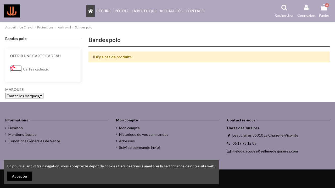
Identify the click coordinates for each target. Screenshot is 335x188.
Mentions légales (22, 134)
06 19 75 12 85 (244, 143)
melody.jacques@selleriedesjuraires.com (265, 151)
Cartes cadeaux (36, 69)
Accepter (19, 176)
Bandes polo (16, 38)
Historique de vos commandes (143, 134)
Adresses (127, 141)
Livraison (15, 128)
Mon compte (129, 128)
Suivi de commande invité (139, 147)
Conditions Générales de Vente (34, 141)
